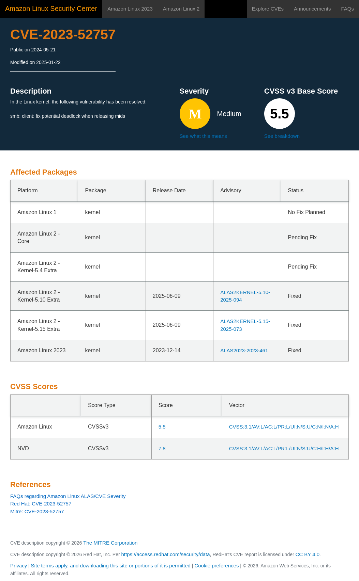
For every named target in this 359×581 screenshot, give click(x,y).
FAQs (347, 9)
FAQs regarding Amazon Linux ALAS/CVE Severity (68, 496)
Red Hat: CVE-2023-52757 (40, 503)
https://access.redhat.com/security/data (165, 554)
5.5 (162, 427)
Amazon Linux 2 (181, 9)
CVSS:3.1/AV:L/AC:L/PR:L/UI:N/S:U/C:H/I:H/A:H (284, 448)
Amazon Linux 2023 (130, 9)
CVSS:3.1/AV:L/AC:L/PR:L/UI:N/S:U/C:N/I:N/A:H (284, 427)
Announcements (312, 9)
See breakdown (282, 136)
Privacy (18, 565)
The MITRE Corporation (110, 543)
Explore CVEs (268, 9)
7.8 (162, 448)
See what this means (203, 136)
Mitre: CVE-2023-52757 (37, 511)
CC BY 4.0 (308, 554)
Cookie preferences (216, 565)
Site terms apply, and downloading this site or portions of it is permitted (111, 565)
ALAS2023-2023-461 (244, 350)
